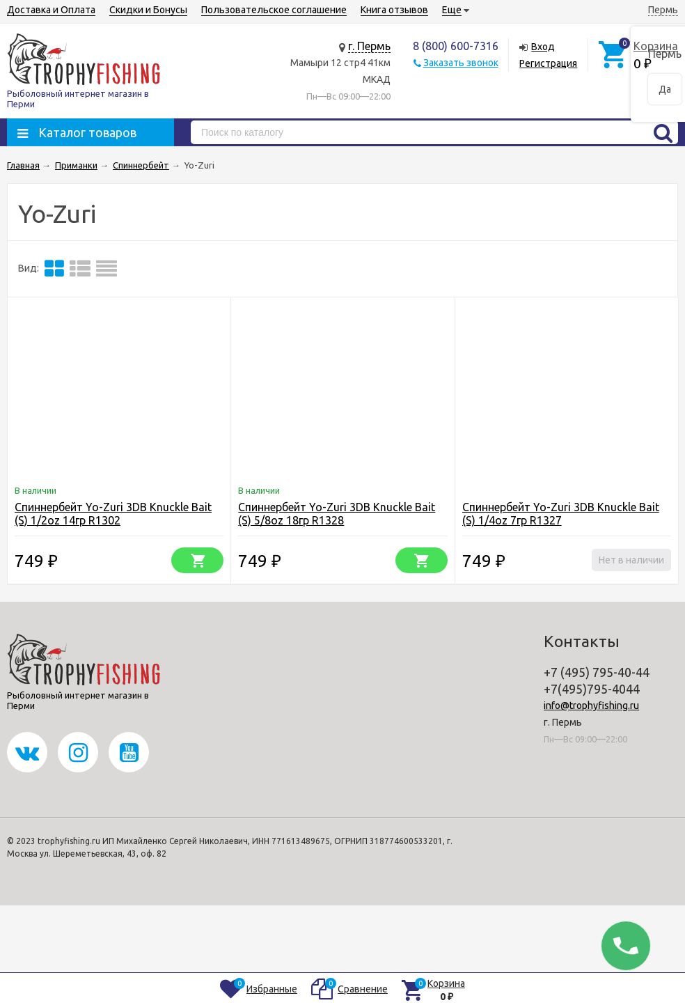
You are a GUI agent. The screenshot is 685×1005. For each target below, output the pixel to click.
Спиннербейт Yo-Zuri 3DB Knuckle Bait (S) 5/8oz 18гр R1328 (336, 514)
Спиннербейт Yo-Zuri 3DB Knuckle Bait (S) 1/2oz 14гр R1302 (113, 514)
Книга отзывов (394, 9)
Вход (543, 46)
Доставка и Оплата (51, 9)
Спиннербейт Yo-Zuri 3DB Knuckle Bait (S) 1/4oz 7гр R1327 (560, 514)
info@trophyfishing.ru (591, 705)
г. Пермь (369, 46)
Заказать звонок (460, 62)
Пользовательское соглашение (274, 9)
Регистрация (548, 63)
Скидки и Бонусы (148, 9)
